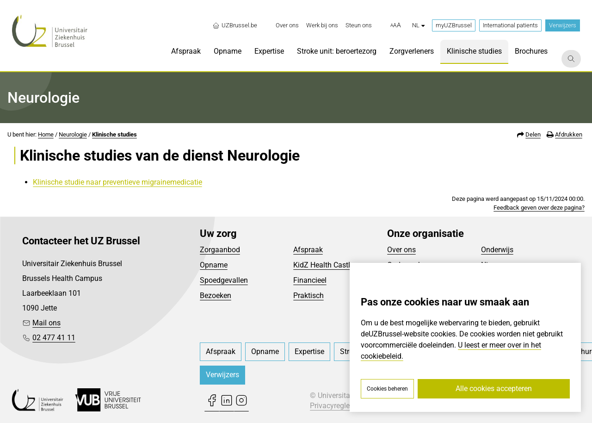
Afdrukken (568, 134)
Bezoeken (215, 295)
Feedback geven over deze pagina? (539, 207)
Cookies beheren (387, 389)
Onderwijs (497, 249)
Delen (533, 134)
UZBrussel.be (234, 25)
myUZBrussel (454, 25)
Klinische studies (114, 134)
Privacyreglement (338, 405)
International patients (510, 25)
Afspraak (308, 249)
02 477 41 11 (53, 337)
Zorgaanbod (220, 249)
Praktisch (308, 295)
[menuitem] (287, 25)
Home (46, 134)
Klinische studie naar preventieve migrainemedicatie (117, 182)
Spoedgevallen (224, 280)
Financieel (310, 280)
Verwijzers (562, 25)
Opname (214, 265)
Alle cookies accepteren (494, 388)
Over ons (401, 249)
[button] (396, 25)
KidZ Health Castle (323, 265)
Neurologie (73, 134)
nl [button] (418, 25)
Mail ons (46, 322)
